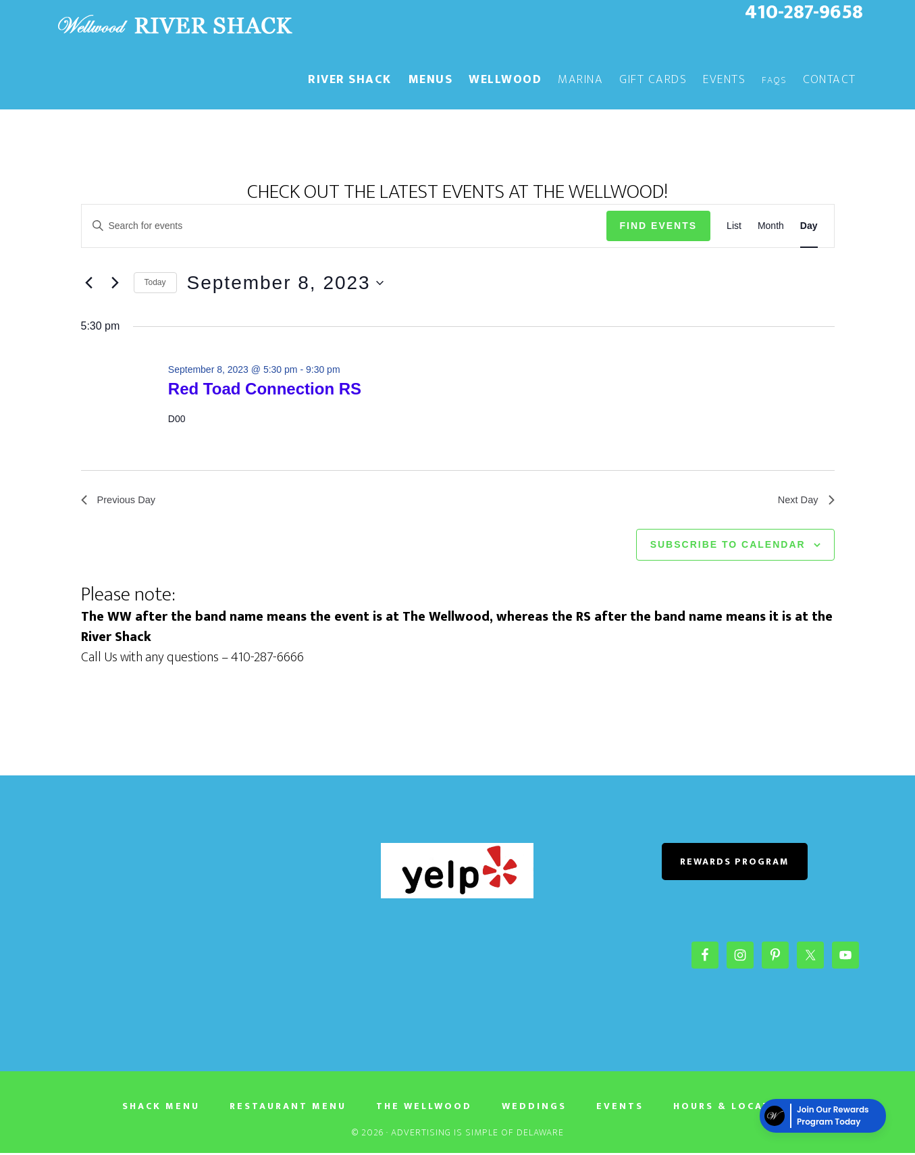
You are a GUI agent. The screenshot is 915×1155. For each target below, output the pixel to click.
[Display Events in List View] (734, 226)
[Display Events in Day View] (809, 226)
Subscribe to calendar (728, 547)
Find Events (659, 225)
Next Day (804, 501)
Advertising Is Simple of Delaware (477, 1134)
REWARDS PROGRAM (734, 863)
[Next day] (115, 283)
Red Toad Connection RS (264, 389)
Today (155, 282)
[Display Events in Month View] (771, 226)
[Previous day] (89, 283)
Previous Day (121, 501)
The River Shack (174, 25)
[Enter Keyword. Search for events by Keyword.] (344, 226)
